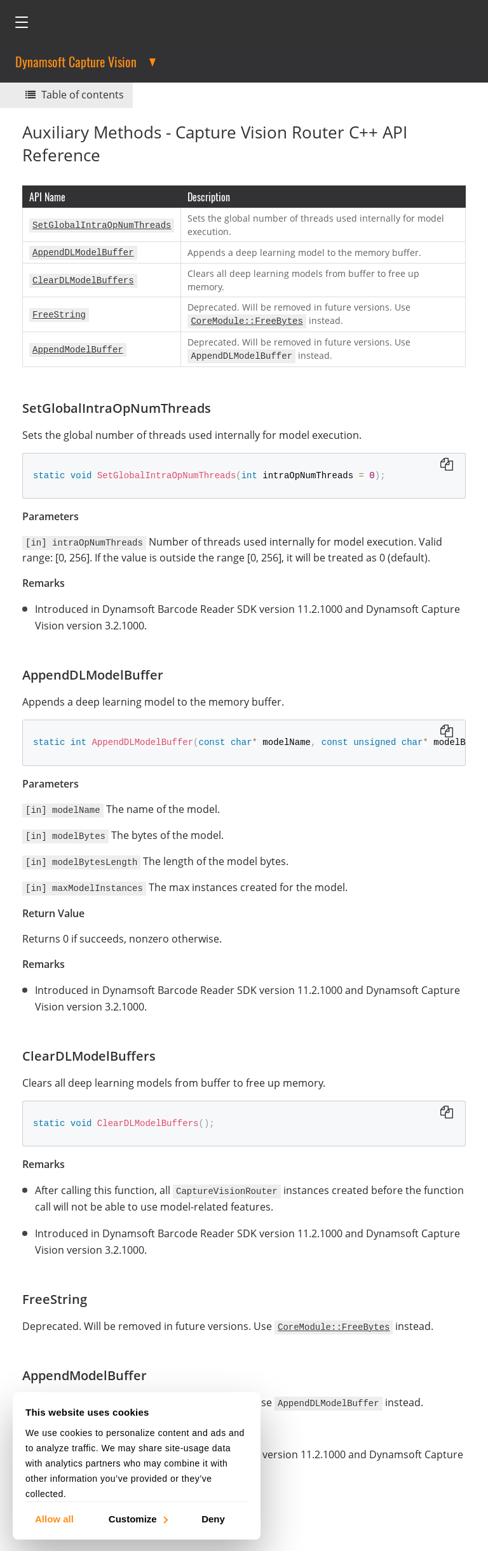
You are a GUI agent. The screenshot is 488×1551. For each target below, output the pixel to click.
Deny (213, 1518)
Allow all (54, 1518)
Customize (137, 1518)
